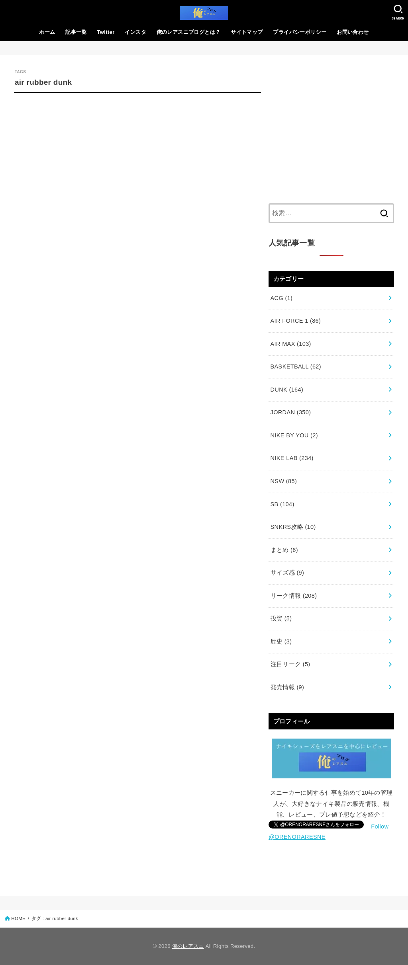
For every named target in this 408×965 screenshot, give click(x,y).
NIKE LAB (292, 458)
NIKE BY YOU (294, 435)
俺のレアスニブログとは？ (189, 32)
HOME (18, 918)
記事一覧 (76, 32)
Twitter (106, 32)
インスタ (135, 32)
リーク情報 (294, 596)
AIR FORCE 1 (296, 321)
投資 (281, 618)
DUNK (287, 389)
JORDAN (291, 412)
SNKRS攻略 (293, 527)
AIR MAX (291, 344)
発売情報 (287, 687)
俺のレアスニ (188, 946)
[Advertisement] (331, 129)
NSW (284, 481)
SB (282, 504)
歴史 (281, 641)
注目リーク (290, 664)
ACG (282, 298)
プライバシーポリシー (299, 32)
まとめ (284, 550)
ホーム (47, 32)
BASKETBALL (296, 366)
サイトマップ (247, 32)
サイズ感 (287, 572)
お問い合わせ (353, 32)
